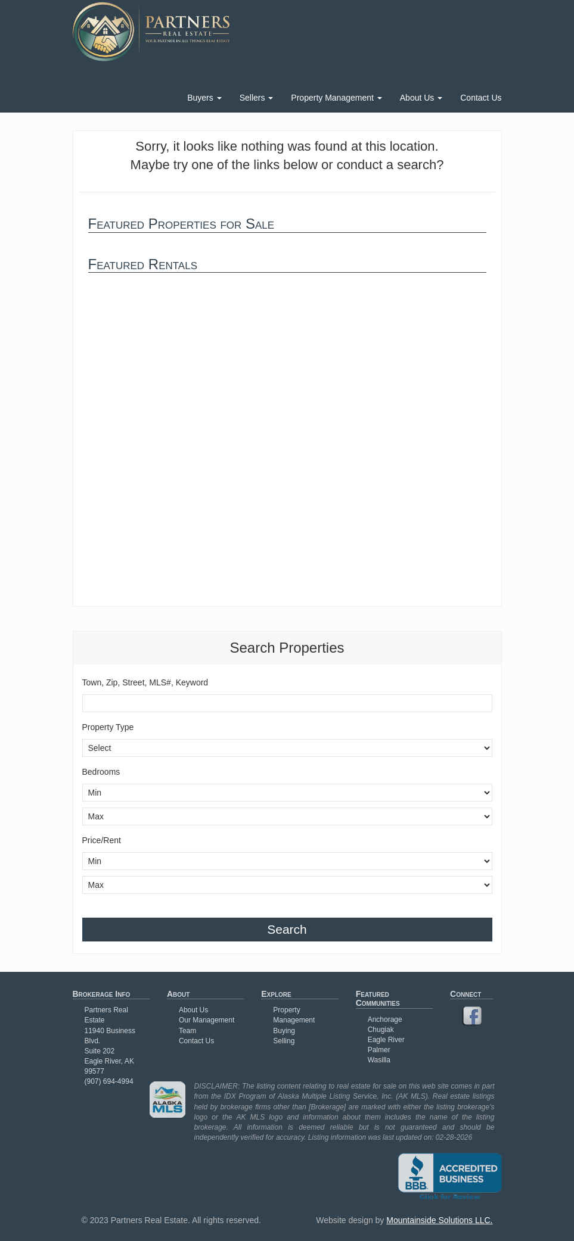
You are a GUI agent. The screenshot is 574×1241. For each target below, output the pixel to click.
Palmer (379, 1050)
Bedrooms (101, 772)
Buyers (204, 97)
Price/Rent (101, 840)
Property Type (108, 727)
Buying (284, 1031)
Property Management (336, 97)
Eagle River (386, 1040)
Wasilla (379, 1060)
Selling (283, 1041)
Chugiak (381, 1029)
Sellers (257, 97)
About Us (421, 97)
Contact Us (480, 97)
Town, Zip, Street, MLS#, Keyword (145, 682)
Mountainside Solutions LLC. (439, 1220)
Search (287, 929)
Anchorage (385, 1019)
